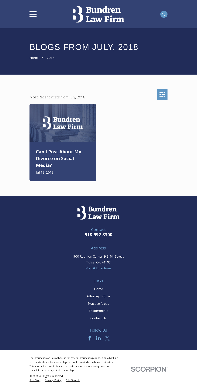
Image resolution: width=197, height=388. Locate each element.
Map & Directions (98, 268)
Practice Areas (98, 303)
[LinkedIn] (98, 338)
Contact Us (98, 318)
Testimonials (98, 311)
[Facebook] (89, 338)
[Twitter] (107, 338)
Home (98, 289)
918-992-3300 (98, 235)
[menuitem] (34, 380)
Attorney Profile (98, 296)
